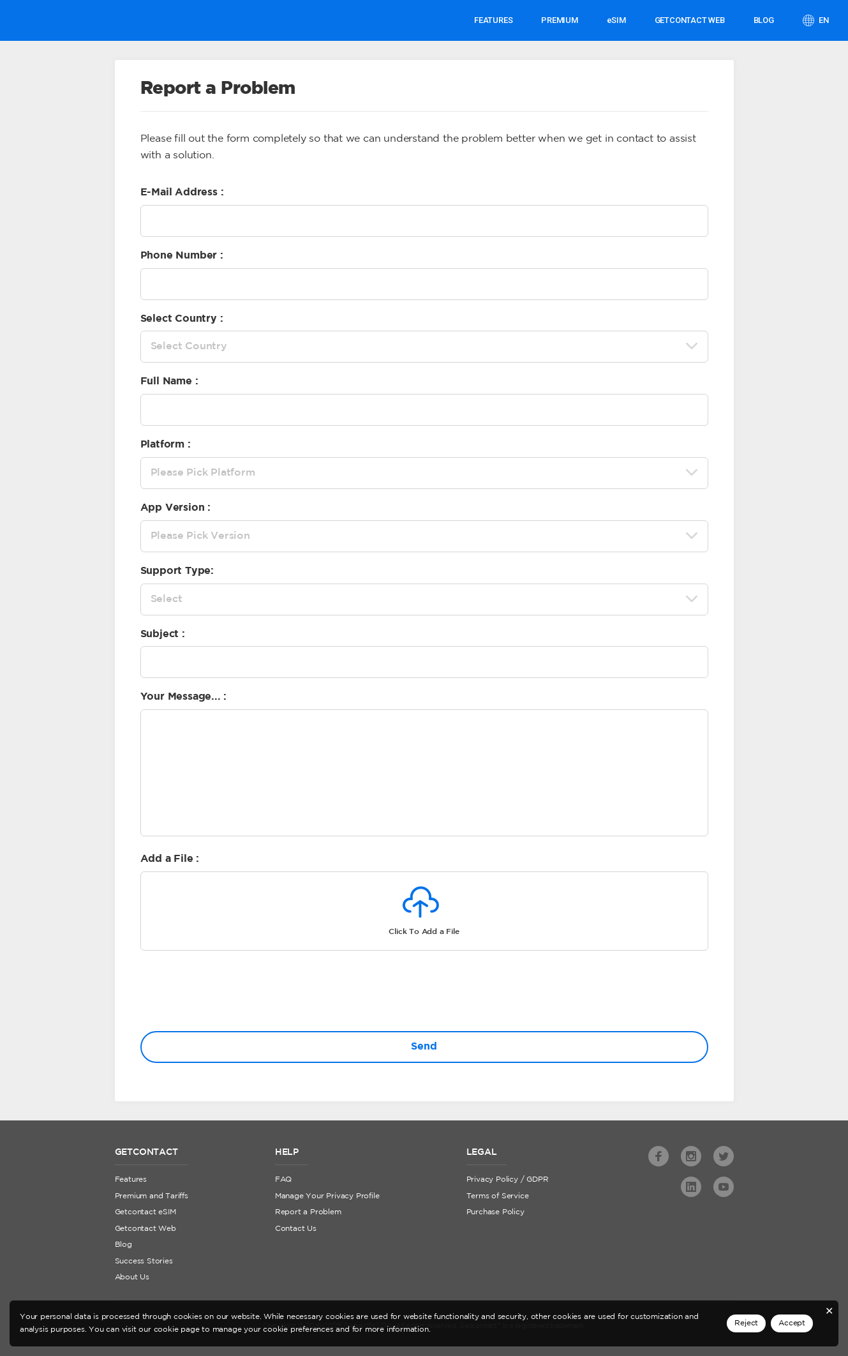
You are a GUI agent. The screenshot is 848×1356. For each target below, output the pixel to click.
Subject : (162, 634)
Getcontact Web (145, 1228)
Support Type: (177, 571)
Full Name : (169, 381)
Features (493, 20)
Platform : (165, 444)
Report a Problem (308, 1212)
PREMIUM (559, 20)
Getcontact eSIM (145, 1212)
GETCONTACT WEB (690, 20)
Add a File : (170, 859)
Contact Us (295, 1228)
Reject (746, 1323)
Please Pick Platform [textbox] (203, 473)
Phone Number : (181, 255)
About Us (132, 1277)
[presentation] (237, 993)
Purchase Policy (495, 1212)
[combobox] (424, 347)
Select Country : (181, 319)
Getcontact (56, 20)
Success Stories (144, 1261)
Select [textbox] (166, 599)
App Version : (175, 508)
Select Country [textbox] (189, 346)
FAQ (283, 1179)
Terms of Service (497, 1196)
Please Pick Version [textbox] (200, 536)
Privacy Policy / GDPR (507, 1179)
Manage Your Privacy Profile (327, 1196)
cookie (166, 1329)
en (823, 20)
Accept (791, 1323)
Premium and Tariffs (151, 1196)
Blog (764, 20)
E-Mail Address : (182, 192)
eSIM (616, 20)
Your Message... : (183, 697)
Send (423, 1046)
